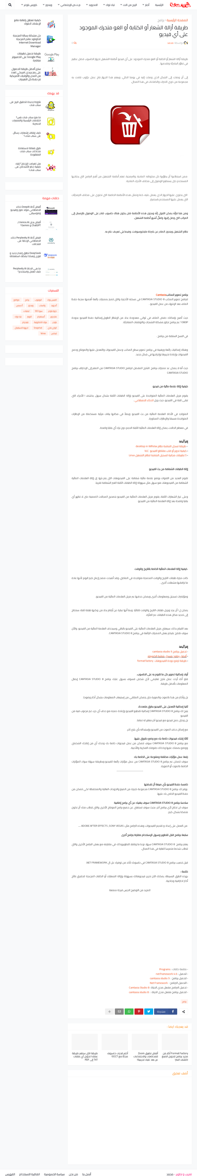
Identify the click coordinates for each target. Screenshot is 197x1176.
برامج (161, 20)
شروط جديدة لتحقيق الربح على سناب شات (25, 103)
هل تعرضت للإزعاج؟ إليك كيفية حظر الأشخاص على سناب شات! (28, 167)
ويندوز (30, 305)
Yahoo (43, 333)
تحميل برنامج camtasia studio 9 (169, 651)
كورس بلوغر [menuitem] (30, 4)
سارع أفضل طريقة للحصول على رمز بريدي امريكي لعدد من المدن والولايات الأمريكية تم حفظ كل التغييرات (25, 74)
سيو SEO (39, 311)
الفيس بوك (52, 300)
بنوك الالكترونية (40, 322)
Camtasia (161, 294)
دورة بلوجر (52, 311)
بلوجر (55, 322)
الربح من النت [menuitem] (130, 4)
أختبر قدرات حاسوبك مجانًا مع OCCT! (117, 1055)
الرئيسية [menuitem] (159, 4)
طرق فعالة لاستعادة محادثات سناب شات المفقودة (29, 151)
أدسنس (19, 305)
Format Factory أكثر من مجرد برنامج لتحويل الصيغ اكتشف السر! (175, 1056)
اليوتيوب (38, 300)
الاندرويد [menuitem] (93, 4)
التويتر (29, 316)
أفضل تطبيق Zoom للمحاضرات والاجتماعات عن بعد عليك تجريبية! (145, 1056)
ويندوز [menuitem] (48, 4)
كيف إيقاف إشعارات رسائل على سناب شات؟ (27, 134)
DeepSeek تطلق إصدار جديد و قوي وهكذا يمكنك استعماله (25, 254)
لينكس (54, 333)
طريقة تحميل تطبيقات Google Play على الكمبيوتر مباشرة (26, 57)
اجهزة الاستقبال (21, 328)
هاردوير (53, 316)
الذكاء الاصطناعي (144, 400)
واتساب (42, 305)
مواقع (16, 300)
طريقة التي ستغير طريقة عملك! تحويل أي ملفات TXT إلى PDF (85, 1056)
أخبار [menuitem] (147, 4)
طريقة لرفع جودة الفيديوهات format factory (162, 660)
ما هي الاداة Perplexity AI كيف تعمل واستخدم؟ (27, 270)
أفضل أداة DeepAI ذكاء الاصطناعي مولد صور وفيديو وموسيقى (25, 210)
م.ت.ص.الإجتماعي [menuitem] (70, 4)
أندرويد (54, 305)
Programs (165, 969)
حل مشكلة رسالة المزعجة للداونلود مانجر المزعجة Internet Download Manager (27, 41)
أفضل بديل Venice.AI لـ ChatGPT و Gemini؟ (29, 224)
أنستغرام (41, 316)
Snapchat (38, 328)
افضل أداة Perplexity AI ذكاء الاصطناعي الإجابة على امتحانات (26, 241)
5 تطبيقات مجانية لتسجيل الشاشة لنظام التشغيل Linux (158, 455)
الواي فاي (52, 328)
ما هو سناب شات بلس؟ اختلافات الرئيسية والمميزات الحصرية (26, 121)
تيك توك (18, 316)
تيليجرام (25, 322)
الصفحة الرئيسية (177, 20)
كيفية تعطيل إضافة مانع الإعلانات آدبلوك (27, 21)
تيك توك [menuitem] (110, 4)
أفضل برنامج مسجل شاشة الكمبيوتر (167, 656)
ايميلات (26, 311)
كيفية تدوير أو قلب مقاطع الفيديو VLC (165, 450)
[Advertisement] (130, 261)
